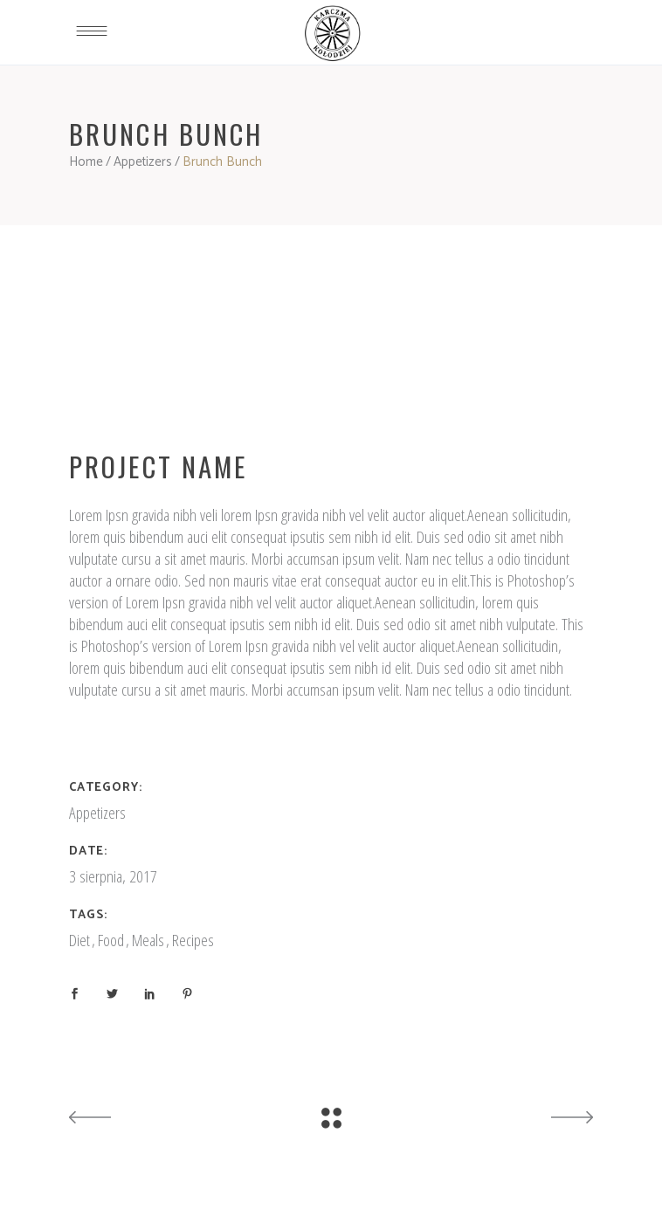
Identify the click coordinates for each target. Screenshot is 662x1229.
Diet (79, 940)
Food (111, 940)
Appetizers (143, 162)
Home (86, 162)
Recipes (193, 940)
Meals (148, 940)
